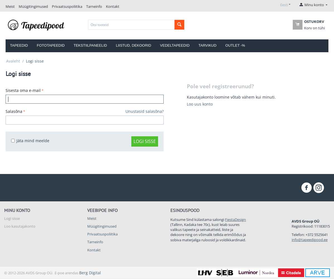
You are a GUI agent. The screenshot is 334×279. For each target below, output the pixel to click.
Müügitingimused (33, 6)
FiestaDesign (235, 219)
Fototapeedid (51, 45)
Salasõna (14, 111)
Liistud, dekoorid (133, 45)
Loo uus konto (200, 104)
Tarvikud (208, 45)
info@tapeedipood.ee (310, 239)
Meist (10, 6)
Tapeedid (19, 45)
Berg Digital (90, 272)
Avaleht (13, 61)
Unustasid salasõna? (144, 111)
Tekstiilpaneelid (90, 45)
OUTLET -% (235, 45)
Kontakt (112, 6)
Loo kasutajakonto (19, 226)
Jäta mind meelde (30, 140)
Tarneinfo (94, 6)
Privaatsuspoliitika (67, 6)
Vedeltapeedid (175, 45)
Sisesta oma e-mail (23, 90)
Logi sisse (145, 141)
